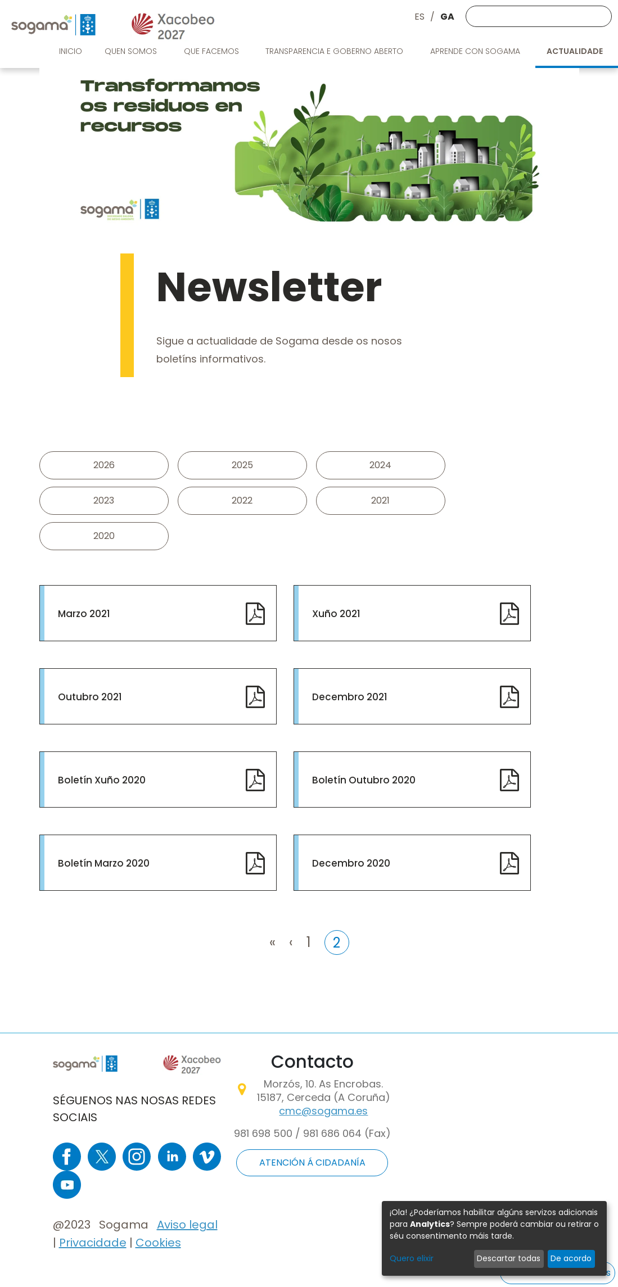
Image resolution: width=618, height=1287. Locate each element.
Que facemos (212, 51)
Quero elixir (412, 1258)
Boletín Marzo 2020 (104, 863)
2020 (104, 535)
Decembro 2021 (349, 697)
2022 (242, 500)
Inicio (70, 51)
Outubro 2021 (90, 697)
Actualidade (576, 51)
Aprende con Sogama (476, 51)
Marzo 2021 (84, 613)
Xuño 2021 (336, 613)
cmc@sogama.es (323, 1111)
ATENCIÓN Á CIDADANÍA (312, 1162)
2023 (103, 500)
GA (447, 16)
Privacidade (93, 1242)
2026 (104, 465)
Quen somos (132, 51)
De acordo (571, 1258)
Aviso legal (187, 1224)
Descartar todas (508, 1258)
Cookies (158, 1242)
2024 (380, 465)
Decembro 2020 (351, 863)
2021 (380, 500)
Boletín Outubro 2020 (364, 780)
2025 (242, 465)
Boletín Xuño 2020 (102, 780)
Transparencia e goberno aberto (335, 51)
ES (419, 16)
